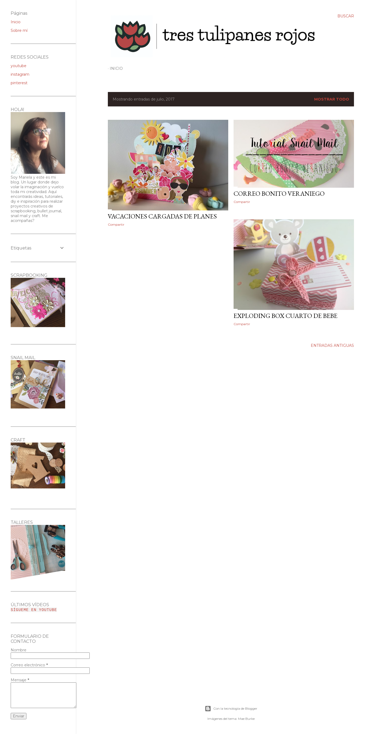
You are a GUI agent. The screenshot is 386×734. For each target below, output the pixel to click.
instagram (20, 74)
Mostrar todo (331, 99)
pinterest (19, 82)
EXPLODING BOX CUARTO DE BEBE (285, 316)
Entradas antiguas (332, 345)
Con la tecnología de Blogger (231, 708)
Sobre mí (19, 30)
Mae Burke (246, 719)
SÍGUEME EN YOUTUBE (34, 609)
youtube (18, 65)
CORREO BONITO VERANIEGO (279, 193)
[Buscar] (345, 16)
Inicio (116, 68)
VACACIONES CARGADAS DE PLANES (162, 216)
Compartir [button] (116, 224)
